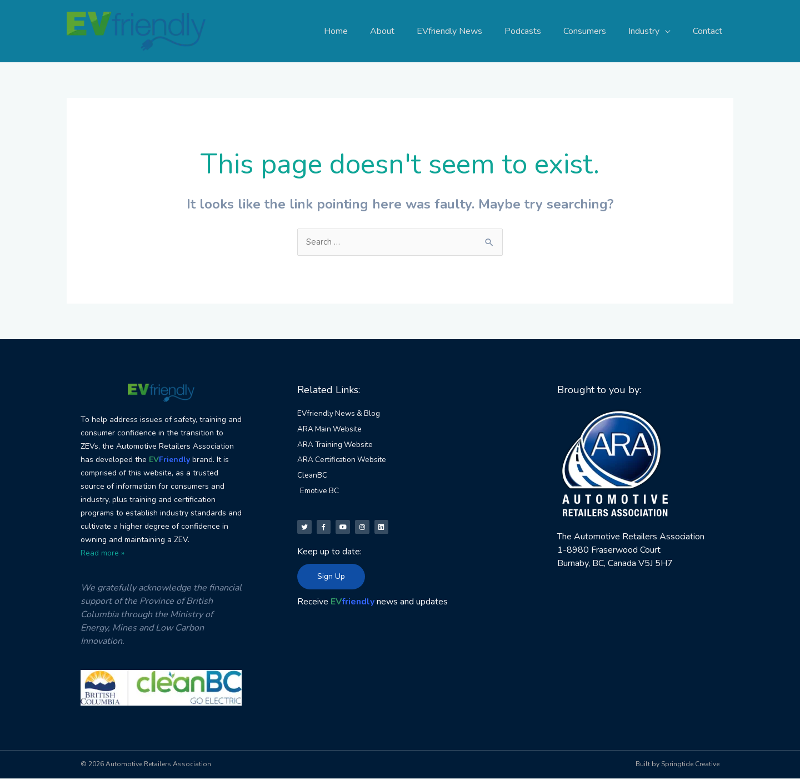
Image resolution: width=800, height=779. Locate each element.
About (406, 31)
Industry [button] (650, 31)
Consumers (595, 31)
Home (365, 31)
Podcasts (538, 31)
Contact (709, 31)
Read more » (102, 553)
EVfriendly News (469, 31)
